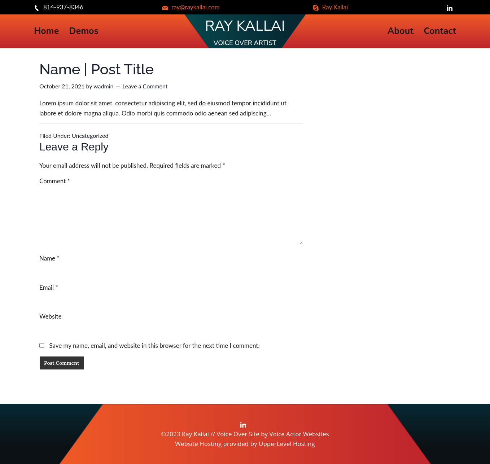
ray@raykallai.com (191, 7)
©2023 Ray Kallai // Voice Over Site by (215, 434)
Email (48, 287)
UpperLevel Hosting (287, 443)
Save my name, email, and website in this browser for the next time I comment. (154, 345)
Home (46, 31)
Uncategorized (90, 135)
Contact (440, 31)
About (401, 31)
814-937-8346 (58, 7)
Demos (84, 31)
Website (50, 316)
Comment (54, 181)
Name (49, 258)
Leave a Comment (144, 86)
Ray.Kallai (330, 7)
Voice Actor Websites (299, 434)
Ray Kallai (245, 26)
